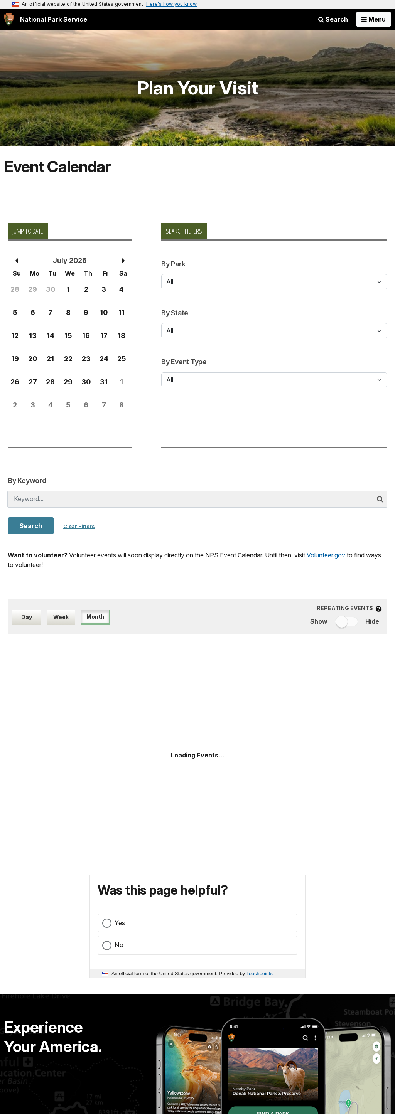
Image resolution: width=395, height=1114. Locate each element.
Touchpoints (259, 973)
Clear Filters (79, 526)
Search (333, 19)
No (119, 945)
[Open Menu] (373, 19)
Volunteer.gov (326, 555)
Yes (120, 923)
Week (61, 617)
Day (26, 617)
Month (95, 616)
